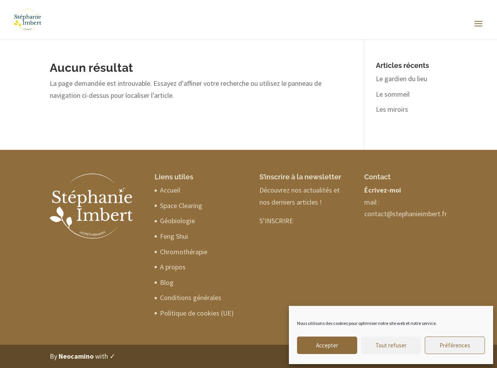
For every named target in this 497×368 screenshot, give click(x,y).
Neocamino (76, 356)
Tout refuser (391, 345)
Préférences (455, 345)
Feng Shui (174, 236)
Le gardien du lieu (401, 78)
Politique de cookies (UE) (197, 313)
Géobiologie (177, 220)
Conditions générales (190, 297)
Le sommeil (393, 94)
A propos (173, 266)
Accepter (327, 345)
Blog (167, 282)
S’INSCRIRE (276, 220)
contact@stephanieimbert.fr (405, 213)
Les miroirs (392, 109)
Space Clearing (181, 205)
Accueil (170, 190)
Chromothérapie (183, 251)
